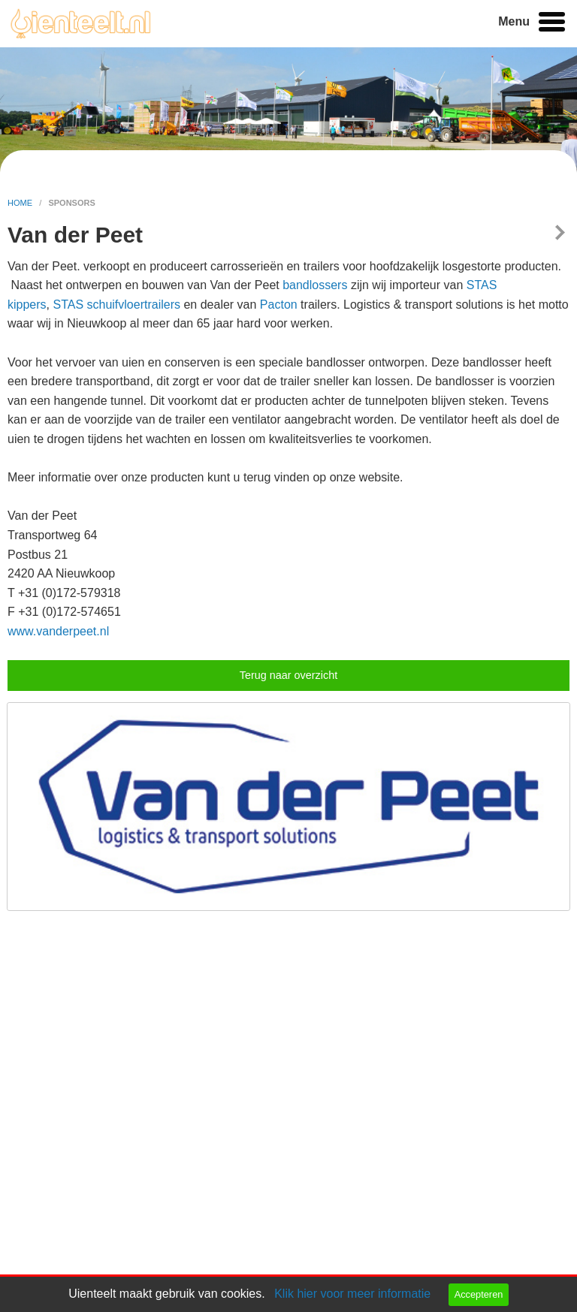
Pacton (279, 304)
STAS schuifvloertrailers (116, 304)
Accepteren (479, 1294)
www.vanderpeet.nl (58, 631)
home (21, 202)
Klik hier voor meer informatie (352, 1293)
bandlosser (311, 285)
